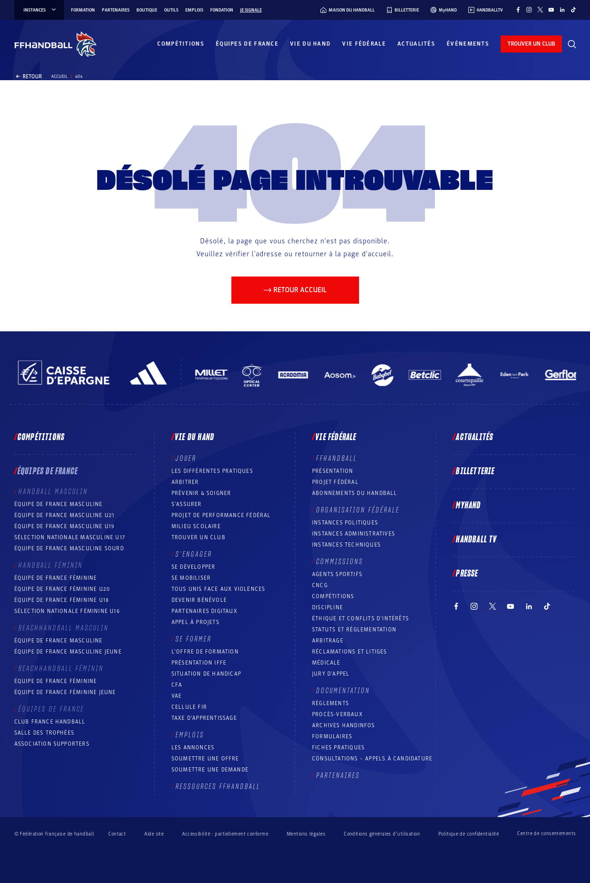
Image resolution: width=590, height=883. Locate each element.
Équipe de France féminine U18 (61, 600)
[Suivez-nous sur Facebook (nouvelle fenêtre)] (518, 9)
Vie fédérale (364, 43)
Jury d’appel (330, 674)
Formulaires (332, 736)
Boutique (146, 10)
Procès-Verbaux (337, 714)
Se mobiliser (191, 578)
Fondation (221, 10)
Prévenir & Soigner (201, 493)
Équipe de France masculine (58, 504)
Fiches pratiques (338, 747)
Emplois (194, 10)
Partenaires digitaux (204, 611)
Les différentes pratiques (212, 471)
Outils (171, 10)
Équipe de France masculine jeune (68, 651)
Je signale (251, 10)
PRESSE (467, 573)
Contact (117, 834)
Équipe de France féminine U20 (62, 589)
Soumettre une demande (209, 769)
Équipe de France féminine (55, 578)
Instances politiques (345, 522)
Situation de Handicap (206, 674)
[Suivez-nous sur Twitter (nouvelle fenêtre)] (540, 9)
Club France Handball (50, 721)
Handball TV (476, 539)
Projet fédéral (335, 482)
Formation (83, 10)
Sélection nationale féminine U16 (67, 611)
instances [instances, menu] (40, 10)
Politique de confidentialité (468, 834)
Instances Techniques (346, 545)
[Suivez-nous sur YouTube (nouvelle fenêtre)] (551, 9)
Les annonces (192, 747)
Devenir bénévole (199, 600)
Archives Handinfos (343, 725)
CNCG (320, 585)
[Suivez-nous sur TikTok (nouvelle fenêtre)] (573, 9)
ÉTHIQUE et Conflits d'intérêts (360, 618)
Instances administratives (353, 533)
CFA (177, 685)
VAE (176, 696)
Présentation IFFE (198, 662)
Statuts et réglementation (354, 629)
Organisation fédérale (358, 510)
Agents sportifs (337, 574)
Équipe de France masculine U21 (64, 515)
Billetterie (475, 471)
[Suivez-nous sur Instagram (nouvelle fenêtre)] (529, 9)
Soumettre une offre (205, 758)
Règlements (330, 703)
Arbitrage (327, 640)
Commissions (339, 561)
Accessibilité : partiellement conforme (225, 834)
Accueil (59, 76)
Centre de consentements (546, 833)
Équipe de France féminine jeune (65, 692)
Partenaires (116, 10)
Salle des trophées (44, 733)
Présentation (332, 471)
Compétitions (180, 43)
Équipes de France (247, 43)
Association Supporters (51, 744)
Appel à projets (195, 622)
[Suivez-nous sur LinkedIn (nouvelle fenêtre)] (562, 9)
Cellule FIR (189, 707)
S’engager (194, 554)
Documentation (343, 691)
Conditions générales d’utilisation (382, 834)
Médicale (326, 662)
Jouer (186, 458)
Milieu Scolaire (196, 526)
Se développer (193, 567)
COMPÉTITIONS (333, 596)
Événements (468, 43)
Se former (194, 639)
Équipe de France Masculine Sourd (69, 548)
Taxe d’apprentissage (204, 718)
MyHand (468, 505)
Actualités (416, 43)
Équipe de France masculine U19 (64, 526)
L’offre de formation (205, 651)
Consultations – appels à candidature (372, 758)
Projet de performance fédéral (221, 515)
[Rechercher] (572, 44)
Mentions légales (306, 834)
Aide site (154, 834)
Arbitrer (185, 482)
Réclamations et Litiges (349, 651)
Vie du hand (310, 43)
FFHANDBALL (336, 458)
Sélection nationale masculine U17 (70, 537)
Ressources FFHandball (218, 786)
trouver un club (531, 43)
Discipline (327, 607)
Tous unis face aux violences (218, 589)
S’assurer (186, 504)
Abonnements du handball (354, 493)
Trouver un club (198, 537)
